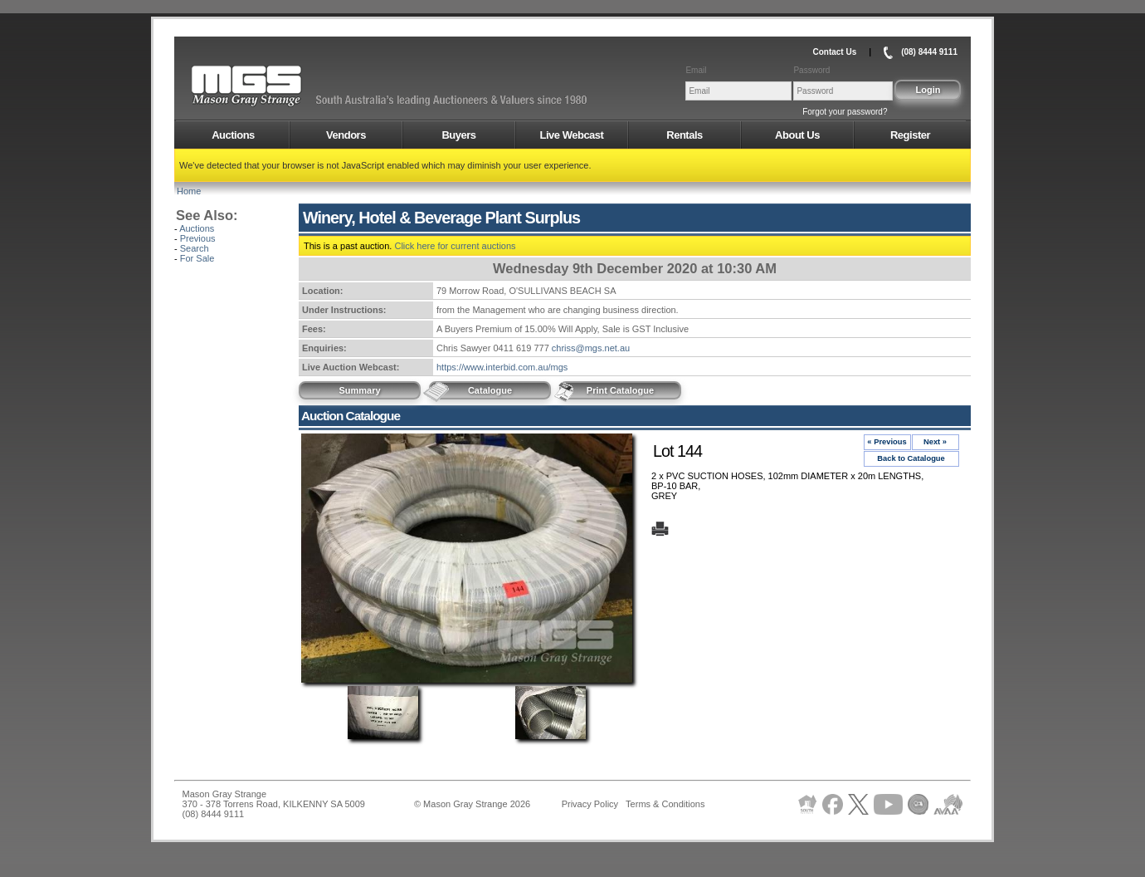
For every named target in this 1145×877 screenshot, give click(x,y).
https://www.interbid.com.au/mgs (502, 367)
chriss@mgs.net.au (591, 348)
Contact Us (834, 51)
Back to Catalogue (911, 458)
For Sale (197, 258)
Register (910, 135)
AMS (287, 86)
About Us (797, 135)
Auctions (233, 135)
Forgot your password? (844, 111)
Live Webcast (572, 135)
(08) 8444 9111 (929, 51)
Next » (935, 442)
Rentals (684, 135)
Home (189, 191)
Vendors (346, 135)
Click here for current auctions (454, 246)
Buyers (458, 135)
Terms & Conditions (665, 804)
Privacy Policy (590, 804)
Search (194, 248)
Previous (198, 238)
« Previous (886, 442)
